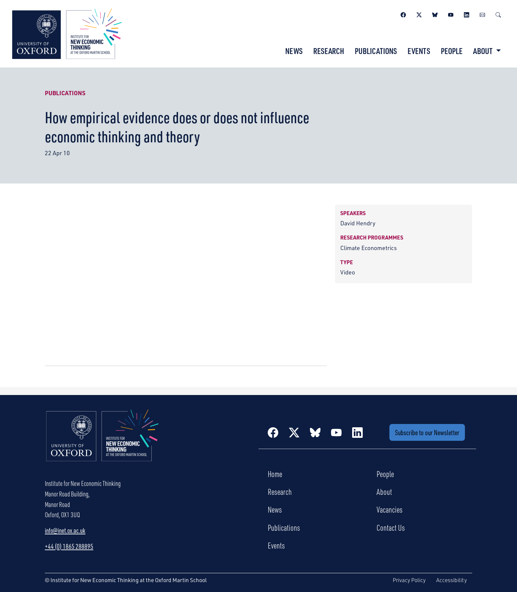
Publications (376, 50)
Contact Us (391, 527)
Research (328, 50)
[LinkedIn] (466, 14)
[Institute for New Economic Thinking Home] (102, 442)
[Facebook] (403, 14)
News (294, 50)
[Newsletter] (482, 14)
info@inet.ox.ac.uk (65, 530)
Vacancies (390, 509)
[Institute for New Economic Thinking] (67, 33)
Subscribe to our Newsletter (427, 432)
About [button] (483, 50)
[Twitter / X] (419, 14)
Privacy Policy (409, 580)
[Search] (498, 14)
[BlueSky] (435, 14)
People (452, 50)
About (384, 491)
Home (275, 473)
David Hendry (358, 223)
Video (347, 272)
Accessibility (451, 580)
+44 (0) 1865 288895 (69, 546)
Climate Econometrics (368, 247)
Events (419, 50)
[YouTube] (451, 14)
